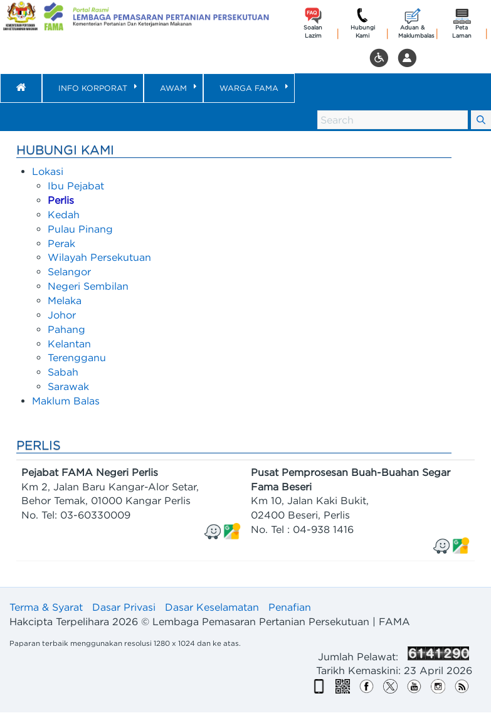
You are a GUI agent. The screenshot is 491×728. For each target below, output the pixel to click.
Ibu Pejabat (76, 185)
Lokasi (47, 171)
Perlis (61, 200)
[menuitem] (93, 88)
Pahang (66, 329)
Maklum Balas (66, 400)
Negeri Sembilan (88, 286)
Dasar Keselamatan (212, 607)
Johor (62, 314)
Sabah (63, 371)
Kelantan (69, 343)
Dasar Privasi (124, 607)
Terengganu (77, 357)
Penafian (289, 607)
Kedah (64, 214)
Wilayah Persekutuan (99, 257)
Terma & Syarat (46, 607)
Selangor (69, 271)
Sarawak (68, 386)
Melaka (65, 300)
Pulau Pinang (80, 229)
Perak (61, 243)
